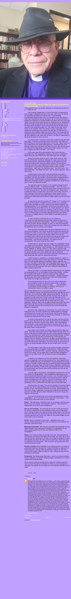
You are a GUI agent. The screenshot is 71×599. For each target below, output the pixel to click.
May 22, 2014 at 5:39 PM (32, 513)
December (5, 109)
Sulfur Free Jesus (4, 158)
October (4, 111)
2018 (3, 103)
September (5, 112)
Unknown (30, 478)
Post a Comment (27, 515)
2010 (3, 130)
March (4, 123)
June (4, 116)
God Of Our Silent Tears (5, 155)
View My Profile (4, 165)
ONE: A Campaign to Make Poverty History (9, 157)
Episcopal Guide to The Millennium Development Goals (11, 153)
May (4, 117)
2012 (3, 127)
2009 (3, 131)
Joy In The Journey (4, 156)
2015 (3, 107)
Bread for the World (4, 151)
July (4, 115)
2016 (3, 106)
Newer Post (26, 517)
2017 (3, 104)
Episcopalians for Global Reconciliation (8, 154)
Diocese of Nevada (4, 152)
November (5, 110)
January (4, 125)
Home (47, 517)
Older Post (68, 517)
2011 (3, 129)
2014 (3, 108)
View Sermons (4, 137)
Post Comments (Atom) (35, 520)
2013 (3, 126)
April (4, 122)
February (5, 124)
